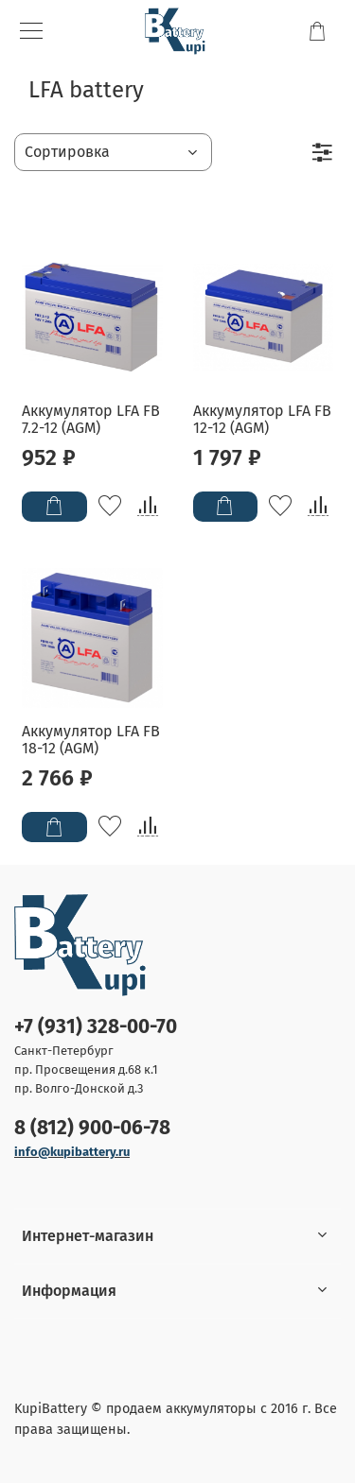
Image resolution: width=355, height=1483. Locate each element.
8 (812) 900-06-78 (92, 1128)
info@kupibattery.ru (72, 1152)
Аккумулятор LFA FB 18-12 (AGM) (91, 739)
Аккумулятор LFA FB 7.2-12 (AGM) (91, 419)
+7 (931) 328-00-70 (95, 1027)
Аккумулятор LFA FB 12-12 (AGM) (262, 419)
